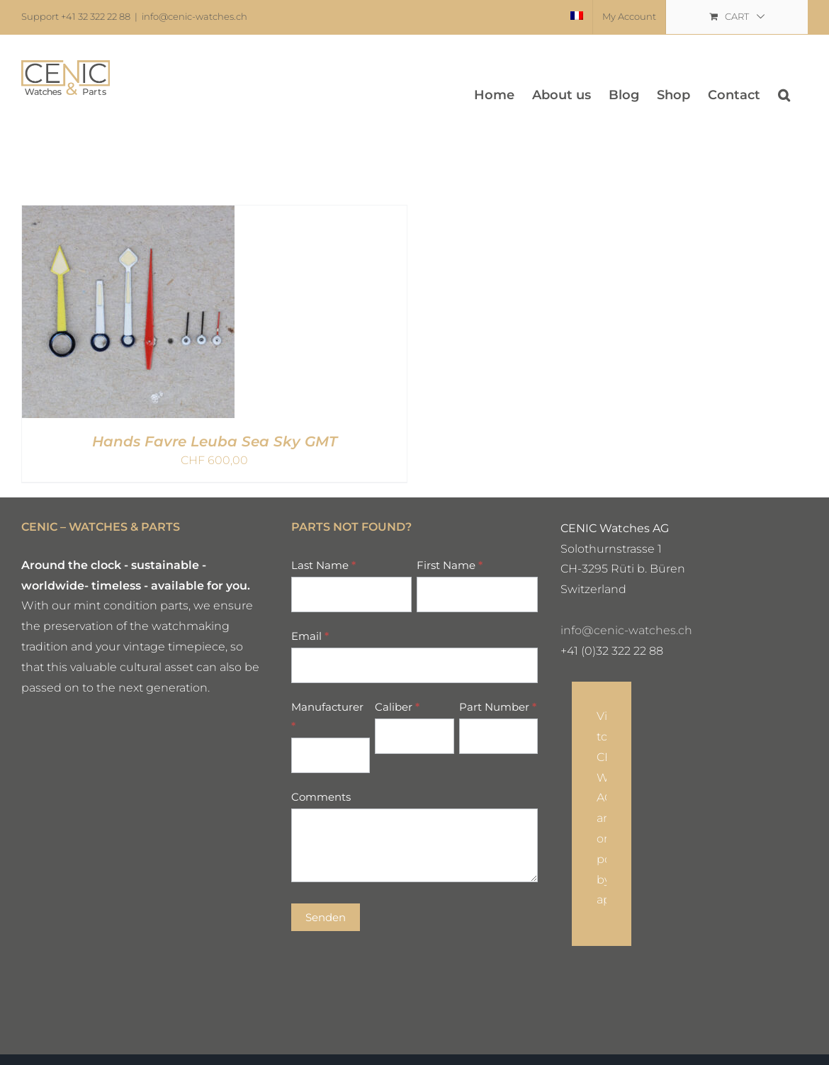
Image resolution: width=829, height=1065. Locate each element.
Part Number (497, 707)
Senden (325, 917)
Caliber (397, 707)
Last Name (323, 565)
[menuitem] (576, 17)
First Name (450, 565)
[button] (784, 94)
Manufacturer (327, 716)
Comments (321, 797)
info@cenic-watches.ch (194, 16)
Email (310, 636)
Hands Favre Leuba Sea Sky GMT (214, 441)
